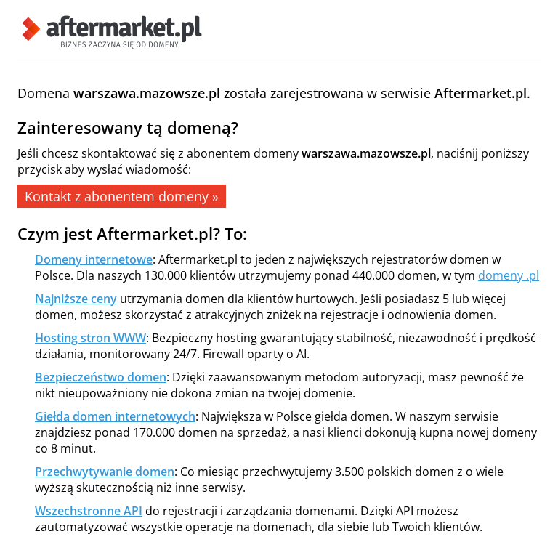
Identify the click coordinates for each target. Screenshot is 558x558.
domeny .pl (508, 275)
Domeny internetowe (94, 259)
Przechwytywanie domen (104, 472)
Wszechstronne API (88, 511)
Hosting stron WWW (90, 338)
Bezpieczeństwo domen (100, 377)
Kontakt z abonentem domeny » (122, 196)
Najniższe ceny (76, 299)
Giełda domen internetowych (115, 416)
